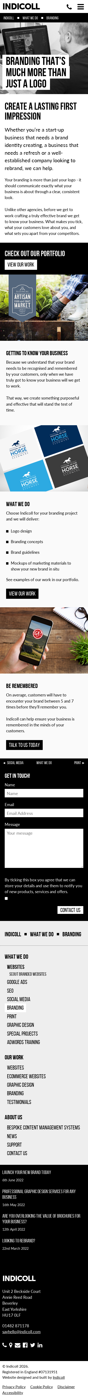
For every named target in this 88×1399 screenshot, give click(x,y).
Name (10, 784)
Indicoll (9, 18)
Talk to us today (24, 745)
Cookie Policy (41, 1386)
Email (9, 804)
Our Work (14, 1057)
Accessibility (12, 1392)
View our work (22, 594)
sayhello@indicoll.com (21, 1331)
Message (12, 824)
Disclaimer (66, 1386)
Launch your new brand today (26, 1172)
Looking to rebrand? (18, 1240)
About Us (13, 1117)
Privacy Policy (14, 1386)
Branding (52, 18)
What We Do (30, 18)
